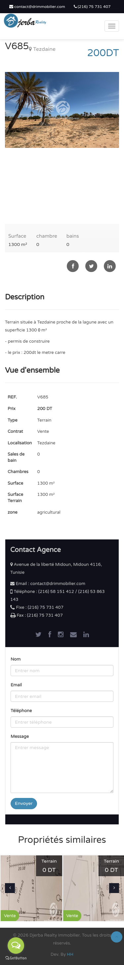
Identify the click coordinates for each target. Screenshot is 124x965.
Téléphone (21, 710)
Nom (16, 659)
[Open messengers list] (16, 945)
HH (70, 954)
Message (20, 736)
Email (16, 685)
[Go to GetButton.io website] (15, 958)
